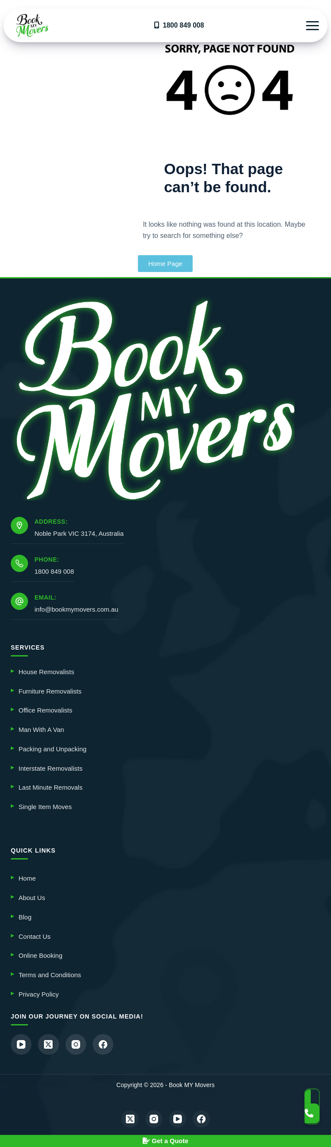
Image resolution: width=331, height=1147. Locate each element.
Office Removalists (45, 710)
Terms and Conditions (50, 974)
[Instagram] (77, 1044)
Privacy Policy (39, 993)
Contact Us (34, 935)
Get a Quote (165, 1140)
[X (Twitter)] (49, 1044)
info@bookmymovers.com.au (76, 609)
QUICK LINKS (33, 850)
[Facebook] (105, 1044)
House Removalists (46, 671)
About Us (32, 897)
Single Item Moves (45, 806)
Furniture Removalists (50, 690)
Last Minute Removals (50, 787)
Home (27, 877)
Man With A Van (41, 729)
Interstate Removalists (50, 768)
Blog (25, 916)
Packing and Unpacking (53, 748)
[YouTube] (21, 1044)
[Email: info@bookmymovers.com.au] (19, 600)
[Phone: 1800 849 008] (19, 563)
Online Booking (40, 955)
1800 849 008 (54, 571)
